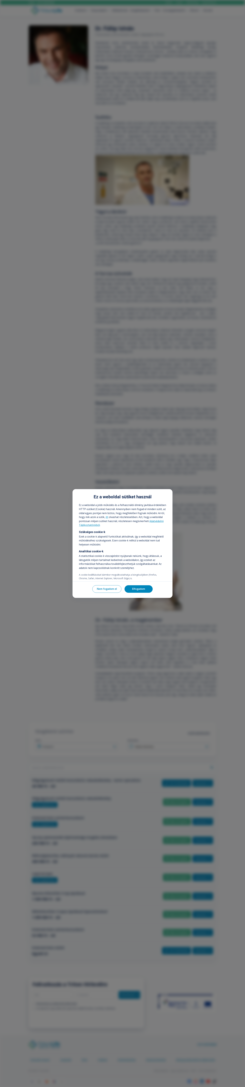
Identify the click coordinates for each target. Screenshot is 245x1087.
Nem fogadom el (107, 589)
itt (107, 517)
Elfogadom (138, 589)
